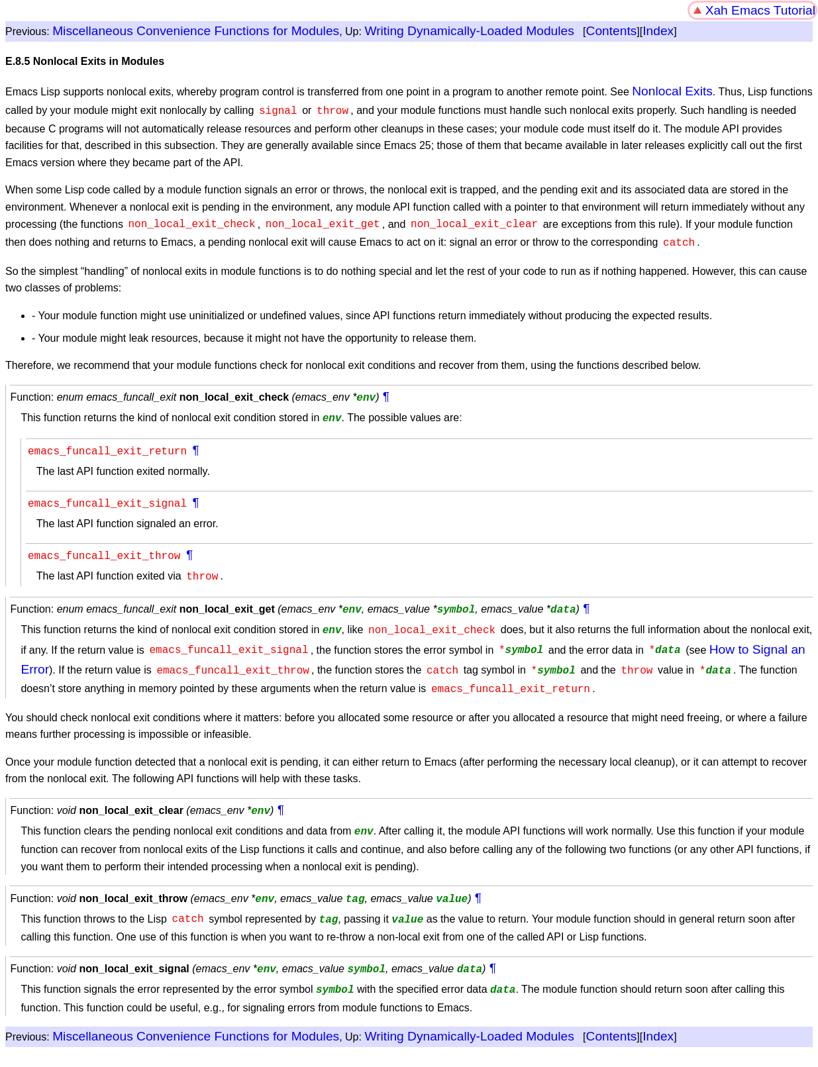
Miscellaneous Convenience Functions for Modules (195, 31)
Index (658, 31)
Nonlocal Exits (672, 91)
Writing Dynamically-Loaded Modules (469, 31)
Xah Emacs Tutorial (760, 10)
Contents (611, 31)
